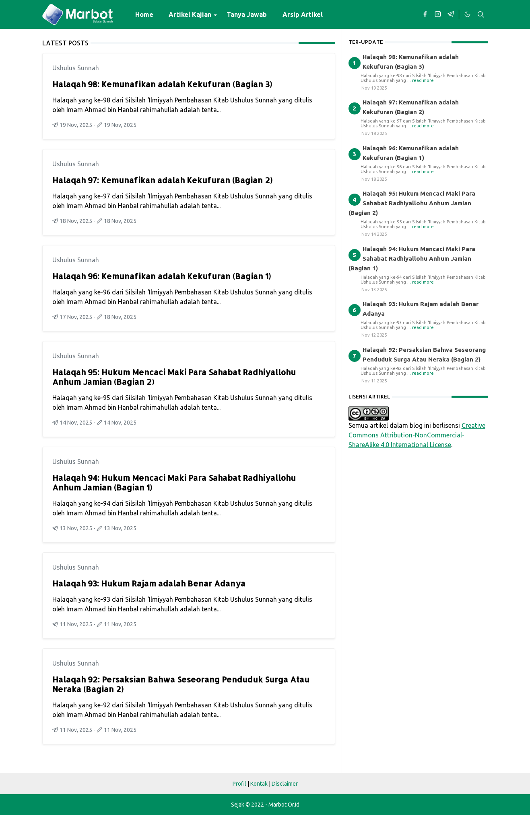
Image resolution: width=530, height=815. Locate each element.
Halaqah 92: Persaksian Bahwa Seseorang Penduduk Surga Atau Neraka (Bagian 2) (180, 684)
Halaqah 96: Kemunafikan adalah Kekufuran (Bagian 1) (161, 276)
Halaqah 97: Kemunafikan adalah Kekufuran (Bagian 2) (162, 180)
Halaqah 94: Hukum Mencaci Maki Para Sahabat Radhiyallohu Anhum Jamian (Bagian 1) (174, 482)
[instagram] (437, 14)
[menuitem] (144, 14)
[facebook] (425, 14)
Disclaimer (285, 783)
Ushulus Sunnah (75, 67)
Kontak (259, 783)
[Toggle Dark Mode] (467, 14)
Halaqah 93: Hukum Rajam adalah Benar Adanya (148, 583)
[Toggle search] (481, 14)
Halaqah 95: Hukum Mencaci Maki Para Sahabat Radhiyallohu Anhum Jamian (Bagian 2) (174, 377)
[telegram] (450, 14)
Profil (239, 783)
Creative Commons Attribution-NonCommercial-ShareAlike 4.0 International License (417, 435)
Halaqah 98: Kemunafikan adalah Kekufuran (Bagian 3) (162, 84)
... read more (420, 80)
